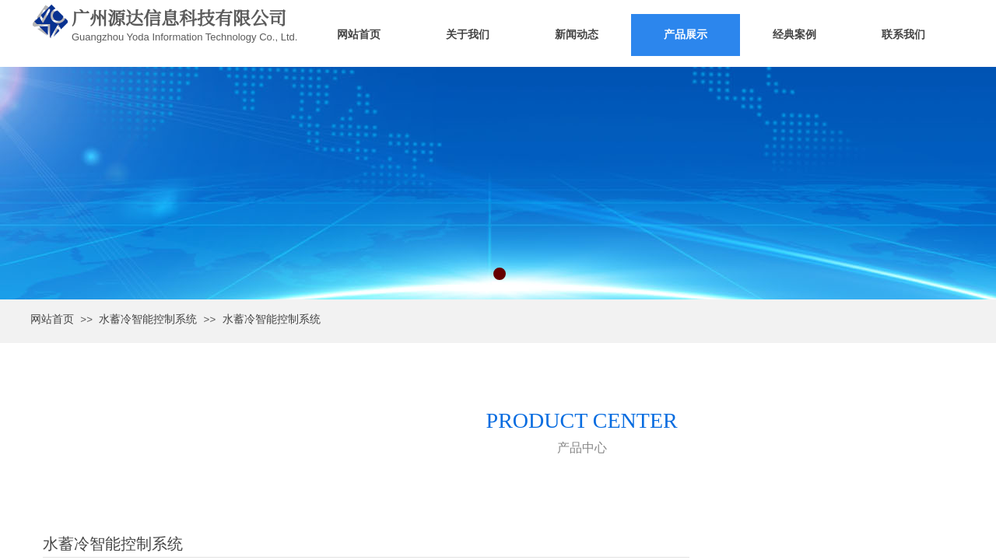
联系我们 (903, 34)
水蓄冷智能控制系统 (148, 319)
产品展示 (685, 34)
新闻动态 (576, 34)
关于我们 (467, 34)
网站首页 (359, 34)
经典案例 (794, 34)
